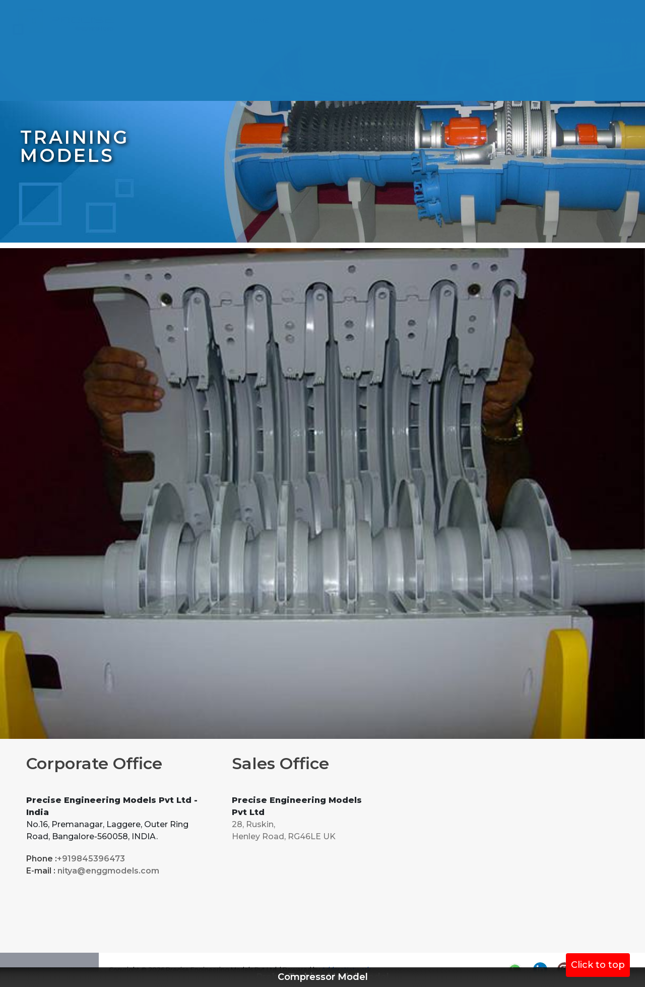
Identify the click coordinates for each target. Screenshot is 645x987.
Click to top (598, 964)
